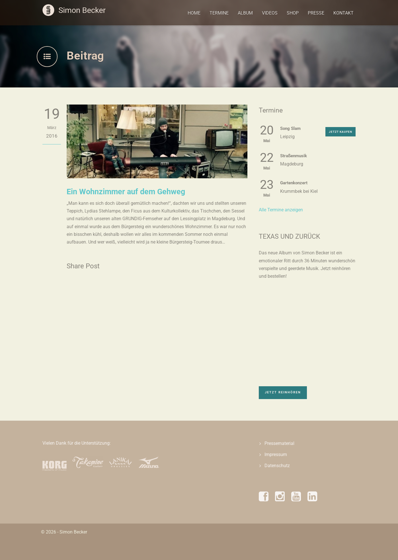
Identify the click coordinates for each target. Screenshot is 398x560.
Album (245, 13)
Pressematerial (279, 443)
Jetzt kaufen (340, 131)
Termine (219, 13)
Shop (293, 13)
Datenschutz (277, 465)
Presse (316, 13)
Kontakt (343, 13)
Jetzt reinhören (283, 392)
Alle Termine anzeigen (281, 209)
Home (194, 13)
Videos (270, 13)
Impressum (275, 454)
